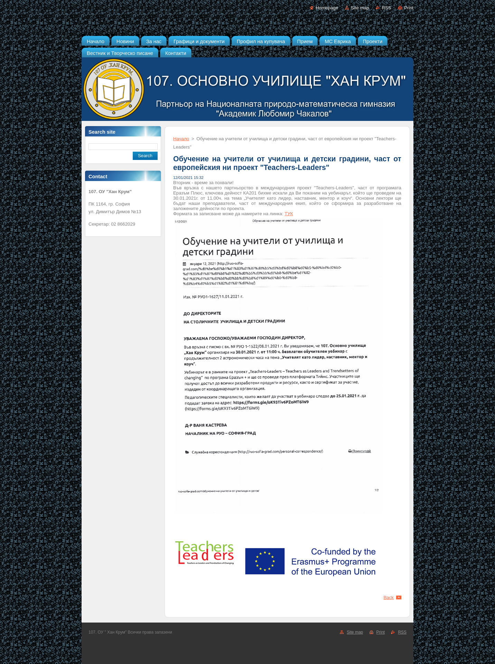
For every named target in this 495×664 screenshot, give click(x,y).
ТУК (288, 213)
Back (389, 597)
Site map (360, 7)
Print (408, 7)
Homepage (327, 7)
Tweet (395, 587)
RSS (386, 7)
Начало (181, 138)
